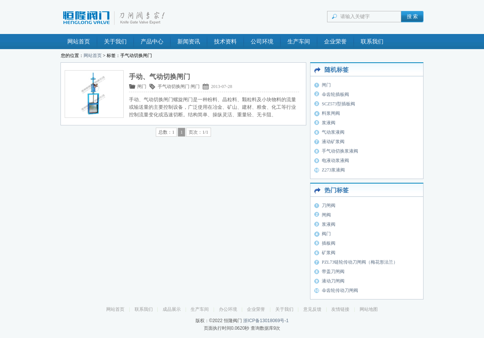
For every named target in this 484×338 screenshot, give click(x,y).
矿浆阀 (328, 252)
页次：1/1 (198, 132)
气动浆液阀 (333, 132)
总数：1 (166, 132)
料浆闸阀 (331, 113)
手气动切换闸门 (173, 86)
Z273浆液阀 (333, 170)
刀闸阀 (328, 205)
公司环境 (262, 42)
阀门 (326, 233)
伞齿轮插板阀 (335, 94)
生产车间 (298, 42)
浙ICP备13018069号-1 (266, 320)
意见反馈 (312, 309)
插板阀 (328, 243)
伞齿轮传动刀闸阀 (340, 290)
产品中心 (152, 42)
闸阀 (326, 215)
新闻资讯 (188, 42)
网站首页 (78, 42)
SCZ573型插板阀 (338, 103)
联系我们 (372, 42)
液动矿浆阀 (333, 141)
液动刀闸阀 (333, 281)
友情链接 (340, 309)
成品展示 (172, 309)
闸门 (141, 86)
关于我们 (115, 42)
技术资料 (225, 42)
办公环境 (228, 309)
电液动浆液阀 (335, 160)
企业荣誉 (335, 42)
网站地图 (369, 309)
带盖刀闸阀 (333, 271)
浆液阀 (328, 122)
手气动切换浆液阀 (340, 151)
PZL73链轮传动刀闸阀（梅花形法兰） (360, 262)
